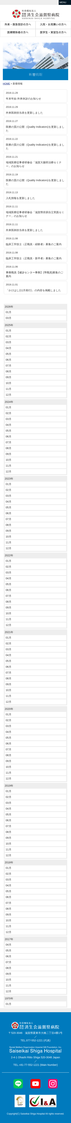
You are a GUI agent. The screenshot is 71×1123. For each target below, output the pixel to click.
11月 (8, 388)
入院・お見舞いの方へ (53, 24)
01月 (8, 312)
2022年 (9, 555)
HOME (6, 83)
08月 (8, 371)
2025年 (9, 325)
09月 (8, 377)
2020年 (9, 708)
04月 (8, 348)
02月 (8, 336)
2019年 (9, 785)
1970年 (9, 998)
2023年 (9, 478)
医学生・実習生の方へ (53, 32)
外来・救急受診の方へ (18, 24)
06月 (8, 359)
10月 (8, 383)
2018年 (9, 862)
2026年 (9, 306)
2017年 (9, 939)
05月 (8, 353)
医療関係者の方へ (17, 32)
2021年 (9, 632)
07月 (8, 365)
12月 (8, 394)
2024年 (9, 401)
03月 (8, 317)
